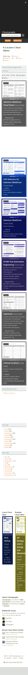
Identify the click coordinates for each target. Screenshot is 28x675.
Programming (8, 439)
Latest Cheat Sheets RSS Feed (13, 662)
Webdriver (7, 58)
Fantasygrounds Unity (12, 643)
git (6, 561)
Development (8, 433)
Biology (7, 441)
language (6, 605)
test (15, 286)
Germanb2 (8, 469)
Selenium (16, 56)
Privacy (21, 658)
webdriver (19, 192)
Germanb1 (7, 471)
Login (8, 40)
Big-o (6, 457)
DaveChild (8, 618)
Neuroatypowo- (9, 461)
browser (7, 233)
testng (16, 233)
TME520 (7, 374)
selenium (13, 192)
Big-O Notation (20, 637)
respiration (19, 585)
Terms (15, 658)
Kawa (6, 465)
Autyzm (7, 459)
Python (7, 431)
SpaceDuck (9, 621)
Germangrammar (9, 475)
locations (15, 378)
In (13, 58)
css (6, 192)
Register (17, 40)
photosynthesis (21, 580)
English (5, 383)
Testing (6, 60)
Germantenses (9, 473)
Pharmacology (9, 443)
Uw (5, 463)
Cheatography (6, 599)
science (22, 603)
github (9, 561)
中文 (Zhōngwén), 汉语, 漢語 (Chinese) (14, 380)
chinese (7, 378)
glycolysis (19, 578)
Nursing (7, 435)
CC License (7, 658)
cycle (20, 576)
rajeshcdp (7, 229)
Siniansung (9, 641)
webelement (6, 236)
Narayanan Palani (9, 117)
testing (15, 122)
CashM (7, 637)
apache (7, 122)
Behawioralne (8, 467)
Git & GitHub (19, 632)
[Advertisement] (14, 15)
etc (18, 582)
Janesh (7, 188)
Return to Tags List (10, 393)
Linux (6, 429)
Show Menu (25, 2)
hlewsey (21, 572)
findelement (13, 236)
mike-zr (8, 557)
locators (5, 194)
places (11, 378)
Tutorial (19, 58)
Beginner (7, 445)
